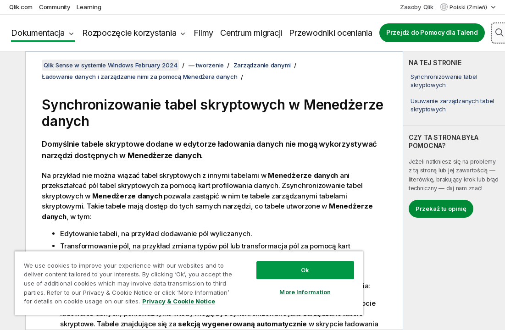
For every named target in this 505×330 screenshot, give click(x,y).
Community (55, 7)
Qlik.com (21, 7)
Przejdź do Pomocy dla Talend (432, 32)
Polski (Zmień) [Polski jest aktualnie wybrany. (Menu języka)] (469, 7)
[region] (189, 283)
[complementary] (454, 190)
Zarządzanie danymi (262, 65)
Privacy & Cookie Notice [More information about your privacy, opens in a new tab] (178, 301)
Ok (305, 270)
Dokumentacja (38, 33)
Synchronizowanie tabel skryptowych (444, 80)
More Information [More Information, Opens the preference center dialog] (305, 292)
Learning (89, 7)
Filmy (203, 33)
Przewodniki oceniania (330, 33)
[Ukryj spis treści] (11, 65)
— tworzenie (206, 65)
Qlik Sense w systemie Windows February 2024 (110, 65)
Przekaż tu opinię (441, 208)
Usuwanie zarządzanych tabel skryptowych (452, 105)
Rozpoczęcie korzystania (129, 33)
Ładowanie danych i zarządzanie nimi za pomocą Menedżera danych (140, 76)
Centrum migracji (251, 33)
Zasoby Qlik (416, 7)
